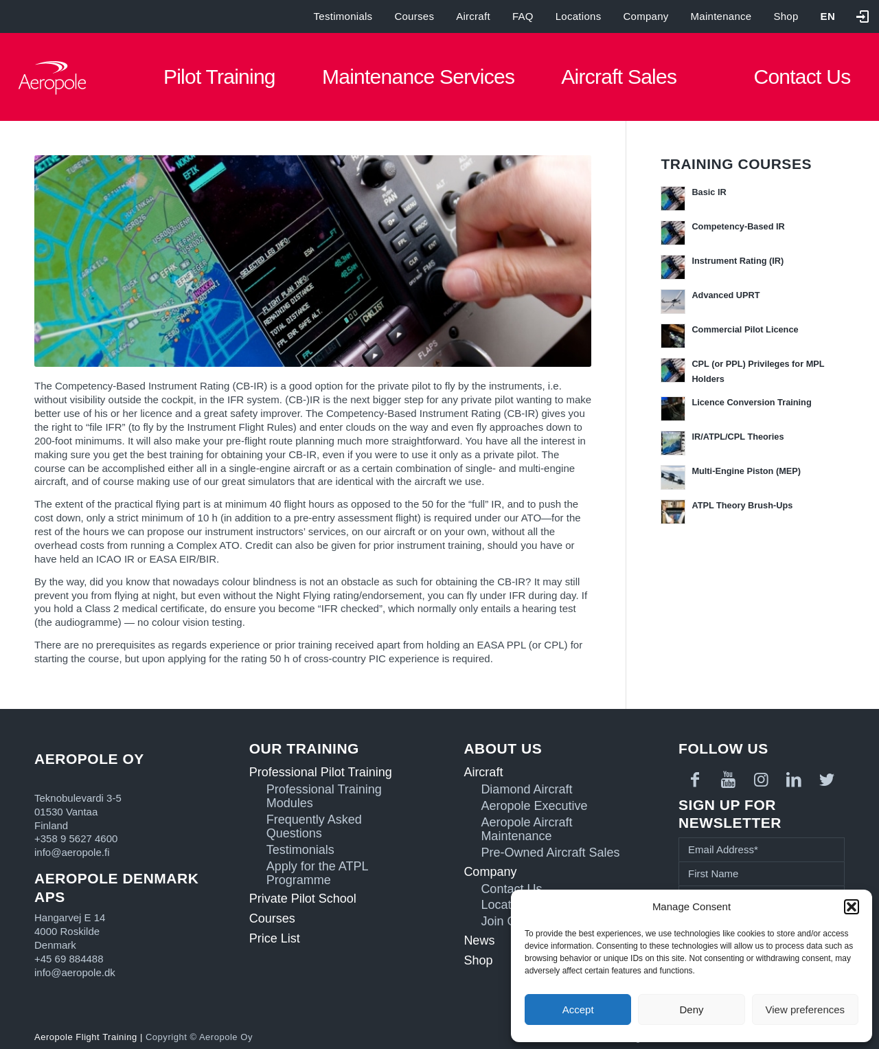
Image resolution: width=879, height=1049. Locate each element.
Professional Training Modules (324, 796)
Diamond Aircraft (526, 789)
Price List (274, 938)
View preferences (805, 1009)
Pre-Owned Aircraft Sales (550, 852)
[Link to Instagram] (760, 779)
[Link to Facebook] (694, 779)
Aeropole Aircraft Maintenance (526, 829)
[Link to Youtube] (727, 779)
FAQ (523, 16)
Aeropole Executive (534, 806)
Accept (578, 1009)
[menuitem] (828, 16)
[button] (851, 907)
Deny (691, 1009)
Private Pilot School (302, 898)
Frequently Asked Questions (314, 826)
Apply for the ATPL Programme (317, 873)
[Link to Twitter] (826, 779)
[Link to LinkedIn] (793, 779)
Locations (579, 16)
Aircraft (473, 16)
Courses (414, 16)
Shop (785, 16)
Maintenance (721, 16)
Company (645, 16)
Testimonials (343, 16)
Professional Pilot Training (320, 772)
